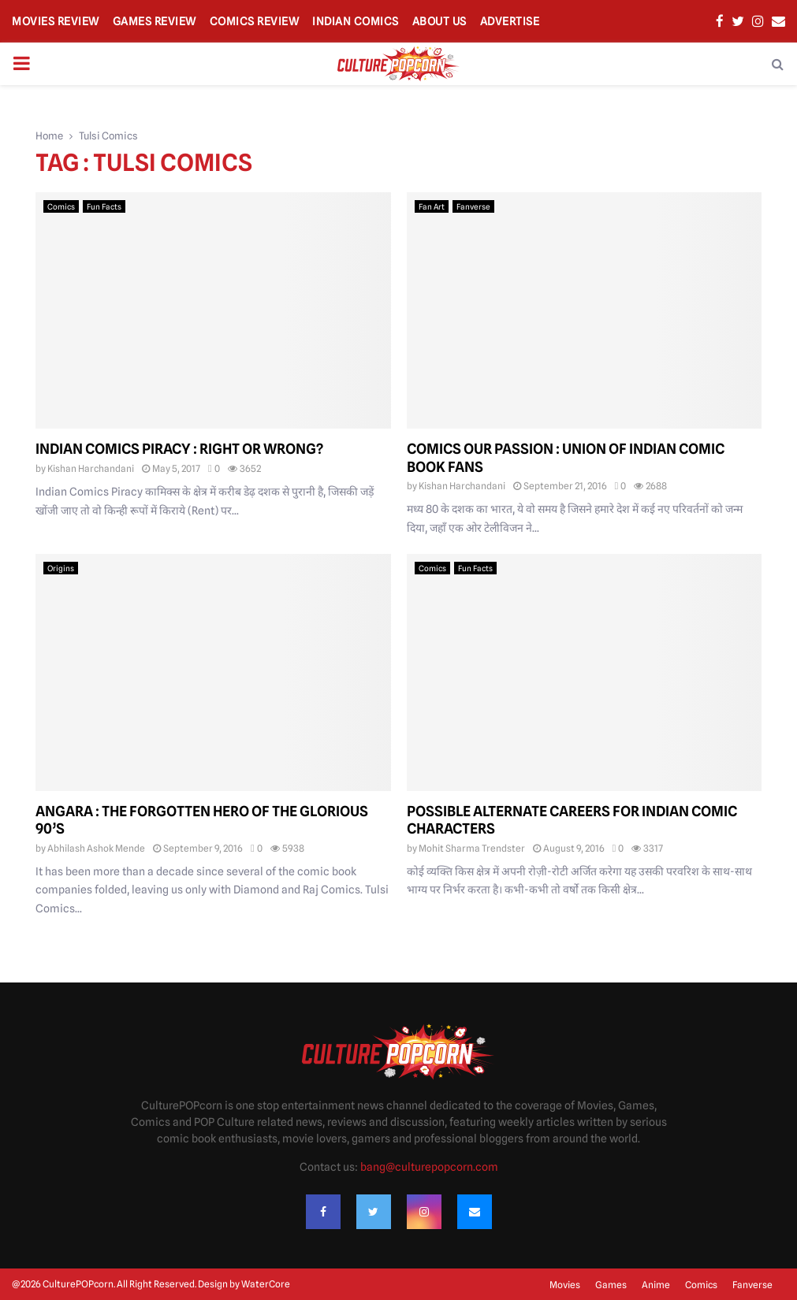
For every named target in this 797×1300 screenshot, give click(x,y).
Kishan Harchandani (90, 468)
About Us (439, 21)
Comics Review (255, 21)
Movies (564, 1285)
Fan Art (432, 206)
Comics (61, 206)
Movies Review (55, 21)
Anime (656, 1285)
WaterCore (265, 1284)
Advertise (510, 21)
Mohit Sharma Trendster (472, 848)
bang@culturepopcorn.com (429, 1167)
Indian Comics (355, 21)
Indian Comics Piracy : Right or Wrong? (179, 448)
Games (611, 1285)
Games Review (154, 21)
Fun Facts (104, 206)
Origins (60, 568)
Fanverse (473, 206)
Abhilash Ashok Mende (96, 848)
